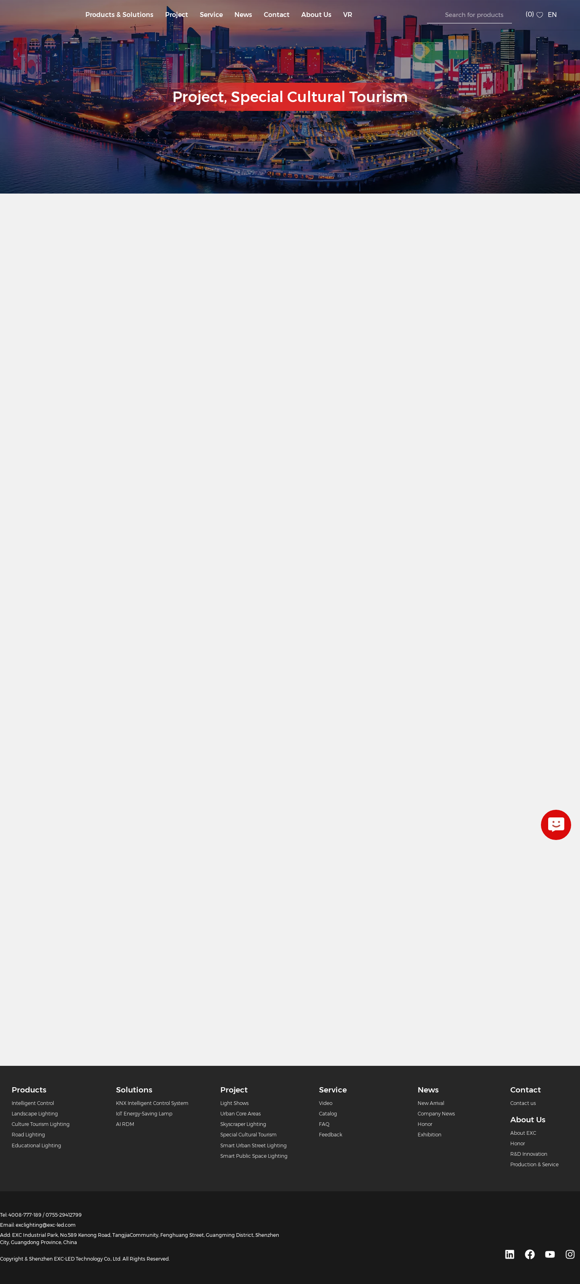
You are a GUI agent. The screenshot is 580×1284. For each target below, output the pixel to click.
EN (552, 15)
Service (211, 15)
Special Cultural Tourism (319, 97)
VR (347, 15)
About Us (316, 15)
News (243, 15)
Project (176, 15)
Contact (277, 15)
